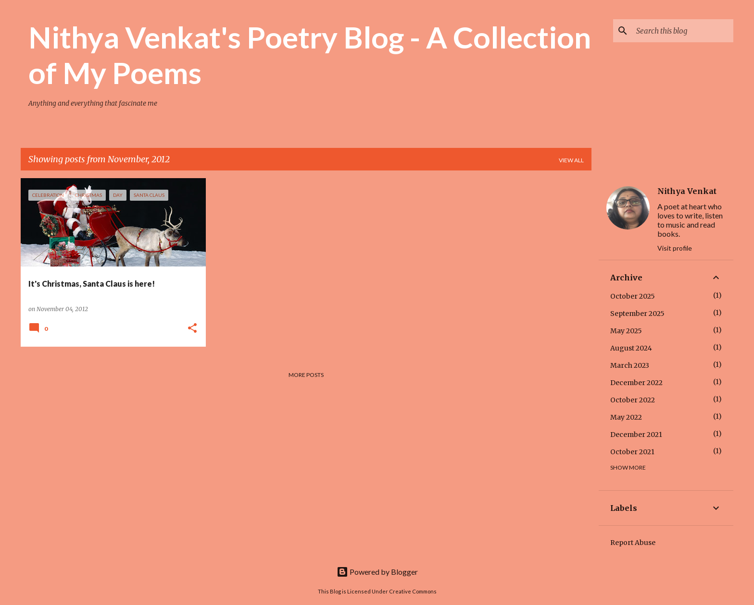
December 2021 (636, 434)
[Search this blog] (682, 30)
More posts (306, 374)
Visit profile (674, 248)
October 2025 (632, 296)
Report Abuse (632, 542)
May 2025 (626, 331)
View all (571, 160)
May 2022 (626, 417)
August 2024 (631, 348)
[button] (192, 328)
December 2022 (636, 382)
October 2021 (632, 452)
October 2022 (632, 400)
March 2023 (629, 365)
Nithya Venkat (686, 191)
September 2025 (637, 313)
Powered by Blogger (377, 571)
